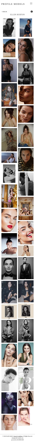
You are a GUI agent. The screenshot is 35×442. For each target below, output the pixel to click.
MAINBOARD (20, 440)
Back (4, 11)
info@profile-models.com (17, 438)
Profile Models (12, 4)
